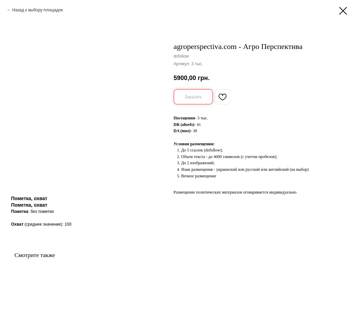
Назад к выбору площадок (37, 10)
